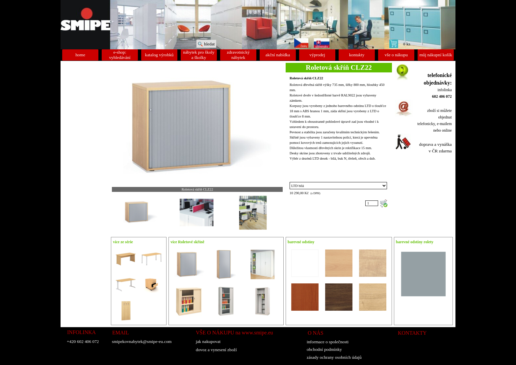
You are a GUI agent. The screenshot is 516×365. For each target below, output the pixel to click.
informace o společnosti (327, 341)
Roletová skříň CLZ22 (306, 78)
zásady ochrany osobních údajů (334, 357)
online (447, 130)
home (80, 54)
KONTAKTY (412, 333)
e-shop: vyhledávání (119, 55)
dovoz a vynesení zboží (216, 349)
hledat (209, 43)
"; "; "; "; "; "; (338, 185)
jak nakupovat (208, 341)
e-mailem (444, 123)
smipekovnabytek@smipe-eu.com (141, 341)
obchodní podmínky (324, 349)
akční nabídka (278, 54)
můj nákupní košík (435, 54)
